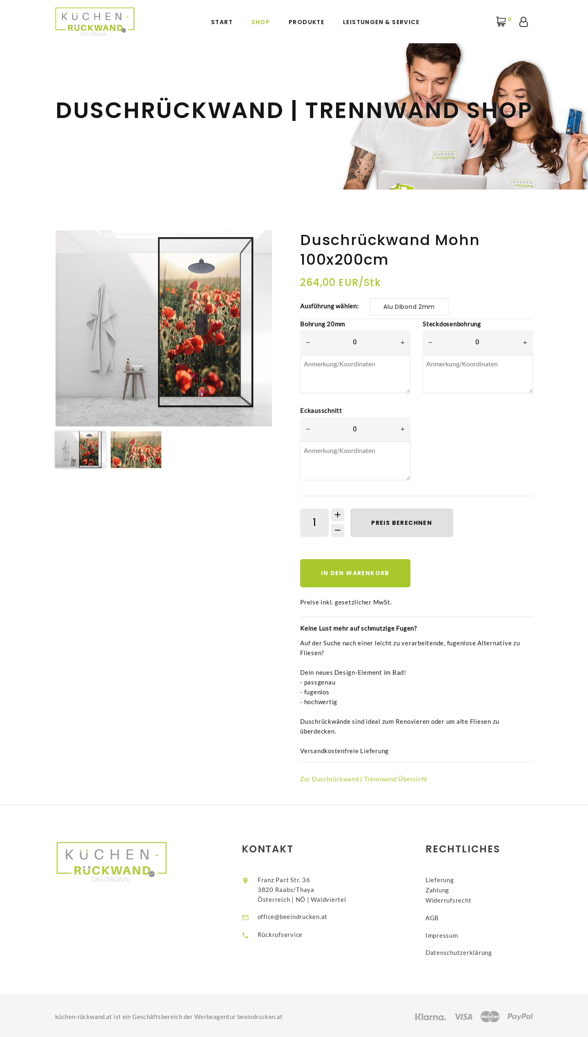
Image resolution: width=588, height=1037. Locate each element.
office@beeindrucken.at (299, 917)
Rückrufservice (286, 935)
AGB (438, 917)
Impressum (448, 934)
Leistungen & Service (381, 22)
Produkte (306, 22)
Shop (261, 22)
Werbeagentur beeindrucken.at (238, 1015)
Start (222, 22)
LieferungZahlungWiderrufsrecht (455, 889)
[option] (163, 328)
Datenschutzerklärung (465, 951)
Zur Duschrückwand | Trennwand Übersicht (364, 779)
